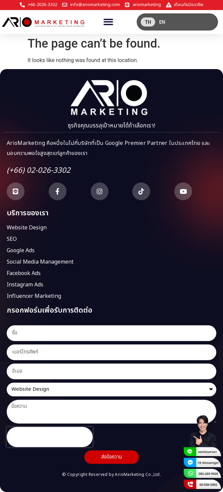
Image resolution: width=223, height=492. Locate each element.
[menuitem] (148, 21)
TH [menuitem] (148, 22)
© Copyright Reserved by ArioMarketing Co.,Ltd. (111, 475)
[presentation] (50, 437)
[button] (108, 22)
